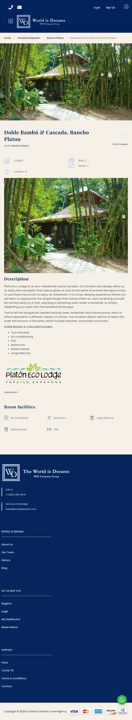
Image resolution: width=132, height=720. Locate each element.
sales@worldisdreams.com (21, 509)
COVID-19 (7, 670)
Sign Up (110, 7)
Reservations (10, 627)
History (6, 560)
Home (7, 38)
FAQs (5, 662)
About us (7, 544)
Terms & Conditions (14, 678)
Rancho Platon (55, 38)
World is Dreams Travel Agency (48, 711)
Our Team (8, 552)
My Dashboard (11, 619)
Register (7, 603)
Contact (7, 686)
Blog (4, 568)
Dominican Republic (29, 38)
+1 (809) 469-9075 (16, 494)
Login (97, 7)
